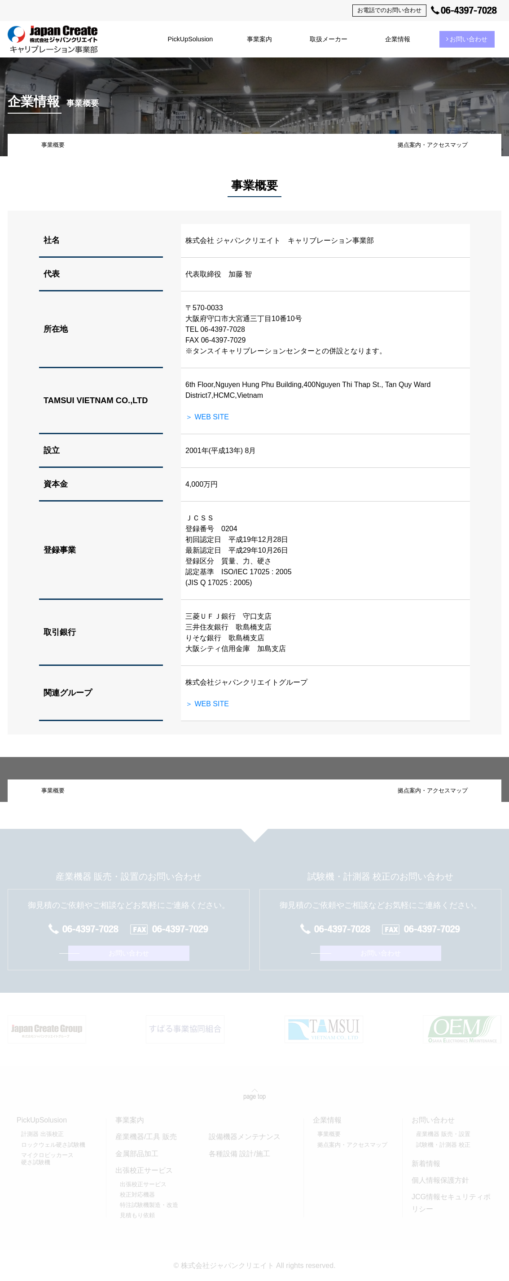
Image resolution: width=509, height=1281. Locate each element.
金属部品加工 (136, 1154)
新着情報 (426, 1163)
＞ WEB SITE (207, 417)
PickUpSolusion (190, 39)
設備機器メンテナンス (245, 1136)
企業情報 (397, 39)
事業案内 (259, 39)
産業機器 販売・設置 (443, 1134)
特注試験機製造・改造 (149, 1205)
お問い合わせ (467, 39)
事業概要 (53, 144)
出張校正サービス (143, 1184)
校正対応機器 (137, 1194)
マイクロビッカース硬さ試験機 (47, 1159)
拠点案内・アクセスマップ (433, 144)
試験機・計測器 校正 (443, 1144)
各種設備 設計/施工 (239, 1154)
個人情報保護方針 (440, 1180)
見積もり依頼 (137, 1215)
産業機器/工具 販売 (146, 1136)
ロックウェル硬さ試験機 (53, 1144)
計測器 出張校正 (42, 1134)
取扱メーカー (328, 39)
